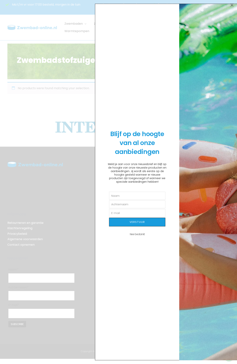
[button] (232, 5)
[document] (118, 182)
